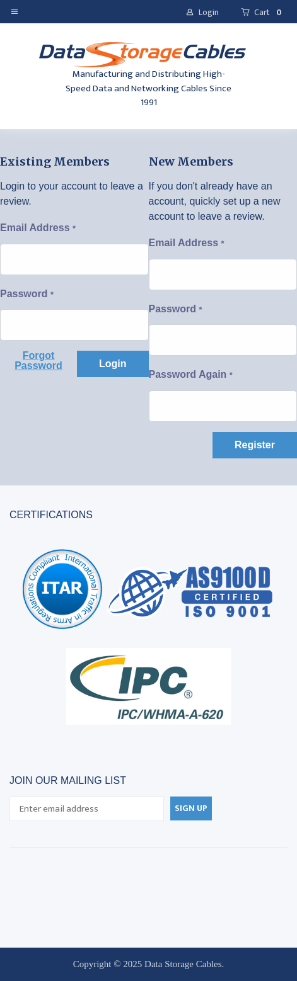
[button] (17, 10)
